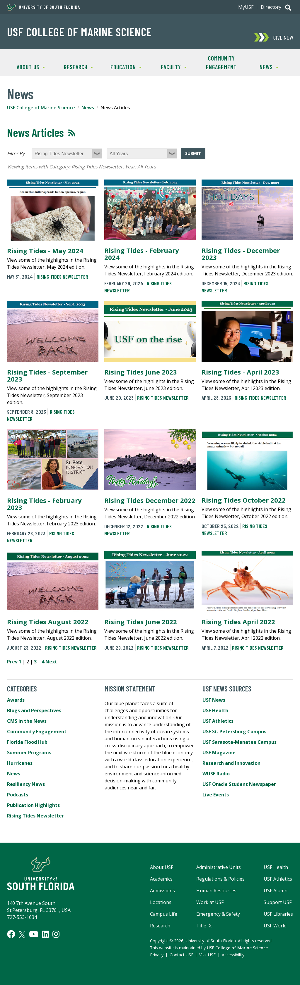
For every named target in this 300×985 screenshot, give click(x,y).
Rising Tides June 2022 (140, 621)
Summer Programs (29, 752)
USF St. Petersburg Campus (234, 731)
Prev (12, 661)
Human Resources (216, 890)
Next (51, 661)
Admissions (162, 890)
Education (122, 66)
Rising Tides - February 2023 (44, 504)
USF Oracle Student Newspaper (239, 784)
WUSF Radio (216, 773)
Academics (161, 879)
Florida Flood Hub (27, 742)
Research (74, 66)
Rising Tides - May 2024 (45, 250)
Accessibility (233, 955)
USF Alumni (276, 890)
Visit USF (207, 955)
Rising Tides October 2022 (244, 500)
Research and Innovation (231, 763)
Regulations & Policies (220, 879)
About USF (161, 867)
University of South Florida (43, 7)
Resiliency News (26, 784)
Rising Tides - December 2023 (241, 254)
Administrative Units (218, 867)
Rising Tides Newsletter (62, 276)
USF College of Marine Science (79, 31)
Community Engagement (221, 62)
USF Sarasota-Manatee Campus (239, 742)
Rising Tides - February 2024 (141, 254)
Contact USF (181, 955)
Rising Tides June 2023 (140, 372)
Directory (271, 7)
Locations (160, 902)
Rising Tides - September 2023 (47, 375)
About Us (26, 66)
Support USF (278, 902)
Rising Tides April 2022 (238, 621)
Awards (16, 700)
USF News (213, 700)
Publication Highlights (33, 805)
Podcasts (17, 794)
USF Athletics (217, 721)
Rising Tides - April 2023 (240, 372)
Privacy (156, 955)
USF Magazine (219, 752)
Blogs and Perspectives (34, 710)
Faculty (168, 66)
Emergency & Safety (218, 914)
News (262, 66)
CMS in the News (27, 721)
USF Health (215, 710)
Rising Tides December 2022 (149, 500)
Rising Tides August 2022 (47, 621)
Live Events (215, 794)
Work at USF (210, 902)
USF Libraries (278, 914)
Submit (193, 153)
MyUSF (245, 7)
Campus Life (163, 914)
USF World (275, 925)
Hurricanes (20, 763)
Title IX (204, 925)
